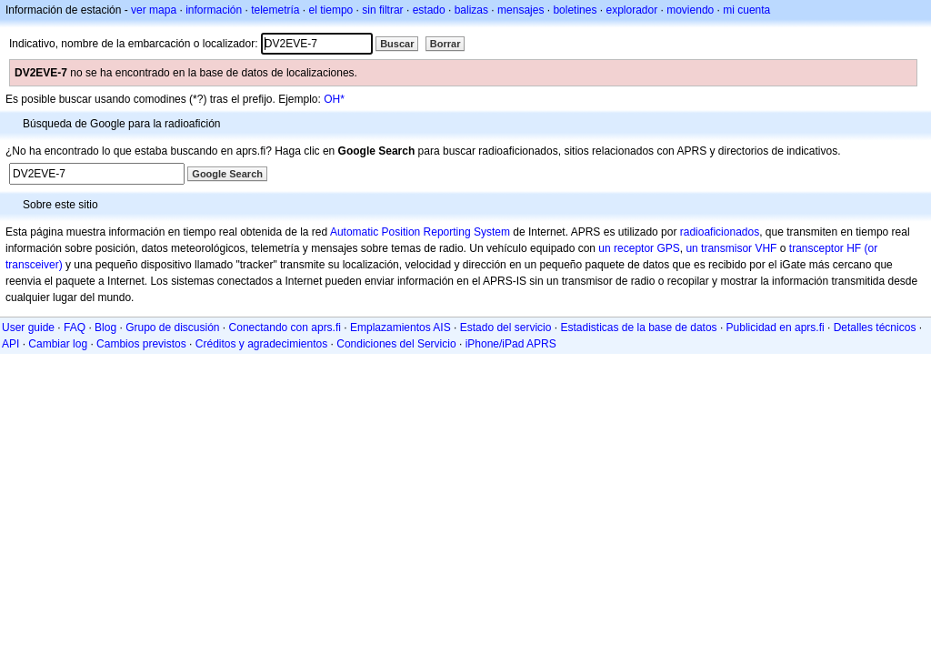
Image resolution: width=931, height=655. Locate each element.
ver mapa (153, 10)
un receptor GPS (638, 248)
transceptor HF (825, 248)
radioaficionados (719, 232)
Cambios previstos (141, 344)
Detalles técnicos (875, 327)
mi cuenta (746, 10)
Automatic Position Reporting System (420, 232)
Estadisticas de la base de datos (638, 327)
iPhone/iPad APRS (511, 344)
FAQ (74, 327)
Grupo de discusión (172, 327)
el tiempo (331, 10)
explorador (631, 10)
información (213, 10)
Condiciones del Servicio (395, 344)
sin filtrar (382, 10)
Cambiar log (57, 344)
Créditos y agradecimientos (261, 344)
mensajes (520, 10)
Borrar (445, 43)
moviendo (690, 10)
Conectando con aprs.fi (285, 327)
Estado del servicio (506, 327)
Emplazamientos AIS (400, 327)
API (10, 344)
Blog (105, 327)
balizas (471, 10)
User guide (28, 327)
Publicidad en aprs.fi (775, 327)
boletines (574, 10)
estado (429, 10)
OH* (334, 99)
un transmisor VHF (731, 248)
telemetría (275, 10)
